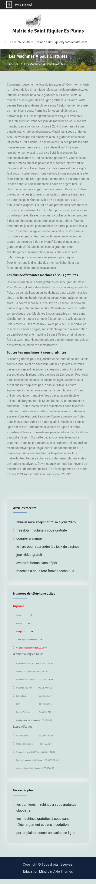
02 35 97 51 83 (20, 42)
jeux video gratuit (29, 555)
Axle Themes (63, 871)
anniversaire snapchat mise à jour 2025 (46, 522)
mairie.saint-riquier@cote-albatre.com (62, 42)
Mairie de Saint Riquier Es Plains (48, 31)
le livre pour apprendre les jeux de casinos (48, 547)
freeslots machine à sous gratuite (41, 530)
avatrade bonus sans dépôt (36, 563)
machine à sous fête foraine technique (45, 571)
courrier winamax (29, 538)
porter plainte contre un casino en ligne (45, 833)
